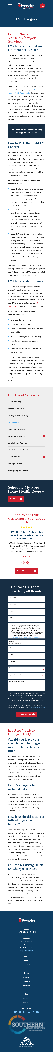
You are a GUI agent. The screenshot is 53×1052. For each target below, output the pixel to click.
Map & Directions (26, 951)
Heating (26, 973)
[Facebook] (24, 1012)
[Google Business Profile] (29, 1012)
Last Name (12, 604)
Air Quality (26, 977)
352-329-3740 (26, 932)
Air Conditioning (26, 969)
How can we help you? (16, 681)
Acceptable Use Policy (19, 637)
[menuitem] (26, 401)
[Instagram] (33, 1012)
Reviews (26, 998)
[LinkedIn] (37, 1012)
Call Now (16, 499)
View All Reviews (26, 571)
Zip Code (12, 661)
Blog (26, 994)
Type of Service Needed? (17, 675)
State (11, 655)
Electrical (26, 985)
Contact (26, 1002)
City (10, 648)
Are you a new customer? (17, 668)
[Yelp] (20, 1012)
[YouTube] (15, 1012)
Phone (11, 611)
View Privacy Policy (34, 637)
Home (26, 960)
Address (11, 641)
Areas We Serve (26, 990)
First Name (12, 597)
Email (11, 618)
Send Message (26, 714)
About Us (26, 964)
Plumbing (26, 981)
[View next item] (27, 562)
